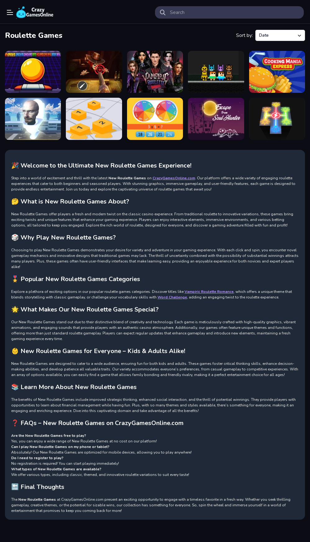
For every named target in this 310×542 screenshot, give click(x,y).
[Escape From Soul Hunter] (216, 119)
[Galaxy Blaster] (33, 72)
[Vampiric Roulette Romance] (155, 72)
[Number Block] (94, 119)
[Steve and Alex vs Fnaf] (216, 72)
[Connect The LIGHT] (277, 119)
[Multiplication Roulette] (155, 119)
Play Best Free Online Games (34, 12)
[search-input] (234, 12)
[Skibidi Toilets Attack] (33, 119)
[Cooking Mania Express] (277, 72)
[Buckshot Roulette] (94, 72)
